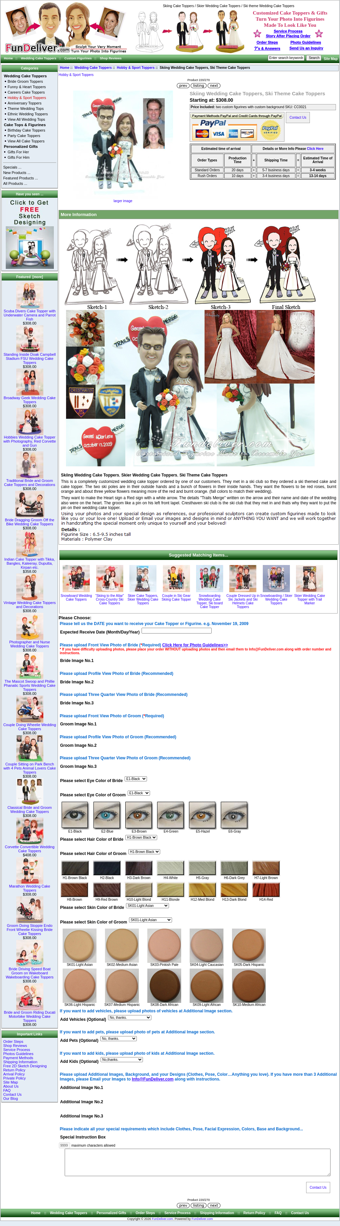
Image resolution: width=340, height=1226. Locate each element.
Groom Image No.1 (78, 724)
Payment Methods (18, 1058)
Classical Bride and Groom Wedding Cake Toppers (29, 808)
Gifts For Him (18, 157)
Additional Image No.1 (81, 1087)
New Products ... (16, 173)
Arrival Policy (14, 1074)
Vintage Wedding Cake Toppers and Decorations (29, 603)
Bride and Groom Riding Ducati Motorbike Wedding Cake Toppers (29, 1015)
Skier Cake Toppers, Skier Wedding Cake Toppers (143, 599)
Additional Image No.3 (81, 1116)
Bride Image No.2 (77, 682)
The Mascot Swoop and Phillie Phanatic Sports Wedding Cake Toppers (30, 684)
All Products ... (15, 183)
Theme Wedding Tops (25, 108)
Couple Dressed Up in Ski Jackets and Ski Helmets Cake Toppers (242, 601)
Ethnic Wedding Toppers (27, 114)
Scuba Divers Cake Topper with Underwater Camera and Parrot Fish (30, 313)
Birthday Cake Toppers (26, 130)
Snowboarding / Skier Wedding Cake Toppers (276, 599)
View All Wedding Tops (26, 119)
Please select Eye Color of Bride (91, 780)
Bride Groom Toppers (25, 81)
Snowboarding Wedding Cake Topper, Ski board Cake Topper (209, 601)
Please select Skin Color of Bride (92, 908)
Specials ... (12, 167)
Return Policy (14, 1070)
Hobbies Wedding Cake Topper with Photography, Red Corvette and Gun (29, 439)
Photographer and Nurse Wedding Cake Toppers (29, 642)
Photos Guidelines (18, 1054)
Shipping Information (20, 1062)
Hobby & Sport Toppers (135, 68)
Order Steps (267, 42)
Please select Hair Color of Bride (92, 839)
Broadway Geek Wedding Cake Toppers (30, 398)
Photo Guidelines (305, 42)
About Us (10, 1086)
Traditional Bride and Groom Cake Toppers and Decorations (29, 481)
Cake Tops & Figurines (25, 125)
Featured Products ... (20, 178)
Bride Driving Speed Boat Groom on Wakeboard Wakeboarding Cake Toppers (30, 971)
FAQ (6, 1090)
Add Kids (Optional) (79, 1061)
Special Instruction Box (83, 1137)
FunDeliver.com (162, 1224)
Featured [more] (29, 277)
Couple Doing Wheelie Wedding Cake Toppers (29, 725)
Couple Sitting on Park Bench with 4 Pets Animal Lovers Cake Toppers (29, 766)
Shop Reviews (111, 58)
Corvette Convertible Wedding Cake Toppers (30, 847)
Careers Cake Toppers (26, 92)
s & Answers (267, 48)
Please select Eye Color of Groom (93, 795)
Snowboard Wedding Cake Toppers (76, 597)
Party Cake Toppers (23, 136)
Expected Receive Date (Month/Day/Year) (100, 632)
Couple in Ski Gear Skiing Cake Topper (176, 597)
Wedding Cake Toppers (39, 58)
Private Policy (14, 1078)
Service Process (16, 1050)
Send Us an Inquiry (306, 48)
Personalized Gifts (21, 146)
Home (8, 58)
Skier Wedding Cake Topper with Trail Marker (309, 599)
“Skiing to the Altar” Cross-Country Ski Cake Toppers (109, 599)
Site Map (331, 59)
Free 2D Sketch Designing (24, 1066)
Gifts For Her (18, 152)
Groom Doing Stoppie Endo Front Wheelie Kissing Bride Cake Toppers (30, 928)
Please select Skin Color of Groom (93, 922)
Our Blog (10, 1098)
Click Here (315, 149)
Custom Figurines (78, 58)
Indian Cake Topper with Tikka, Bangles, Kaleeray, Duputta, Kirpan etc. (29, 561)
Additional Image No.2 (81, 1101)
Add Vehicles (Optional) (83, 1019)
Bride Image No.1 (77, 661)
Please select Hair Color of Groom (93, 854)
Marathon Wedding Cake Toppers (29, 886)
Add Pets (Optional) (79, 1040)
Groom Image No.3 (78, 766)
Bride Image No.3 (77, 703)
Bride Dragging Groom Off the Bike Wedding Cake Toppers (30, 520)
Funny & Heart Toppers (26, 87)
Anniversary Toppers (24, 103)
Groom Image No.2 (78, 745)
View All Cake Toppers (25, 141)
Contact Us (12, 1094)
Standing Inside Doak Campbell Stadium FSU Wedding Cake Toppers (29, 357)
